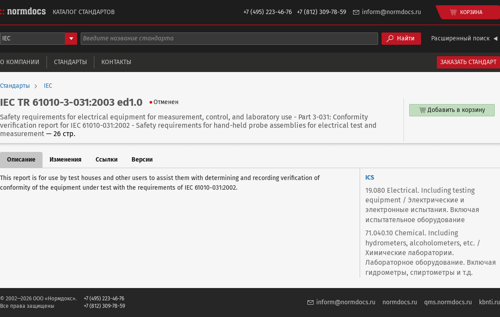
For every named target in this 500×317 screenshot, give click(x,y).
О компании (19, 62)
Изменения (66, 159)
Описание (21, 159)
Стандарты (70, 62)
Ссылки (107, 159)
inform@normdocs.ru (391, 12)
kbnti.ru (489, 302)
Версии (142, 159)
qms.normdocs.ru (448, 302)
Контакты (116, 62)
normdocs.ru (399, 302)
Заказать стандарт (468, 62)
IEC (48, 86)
